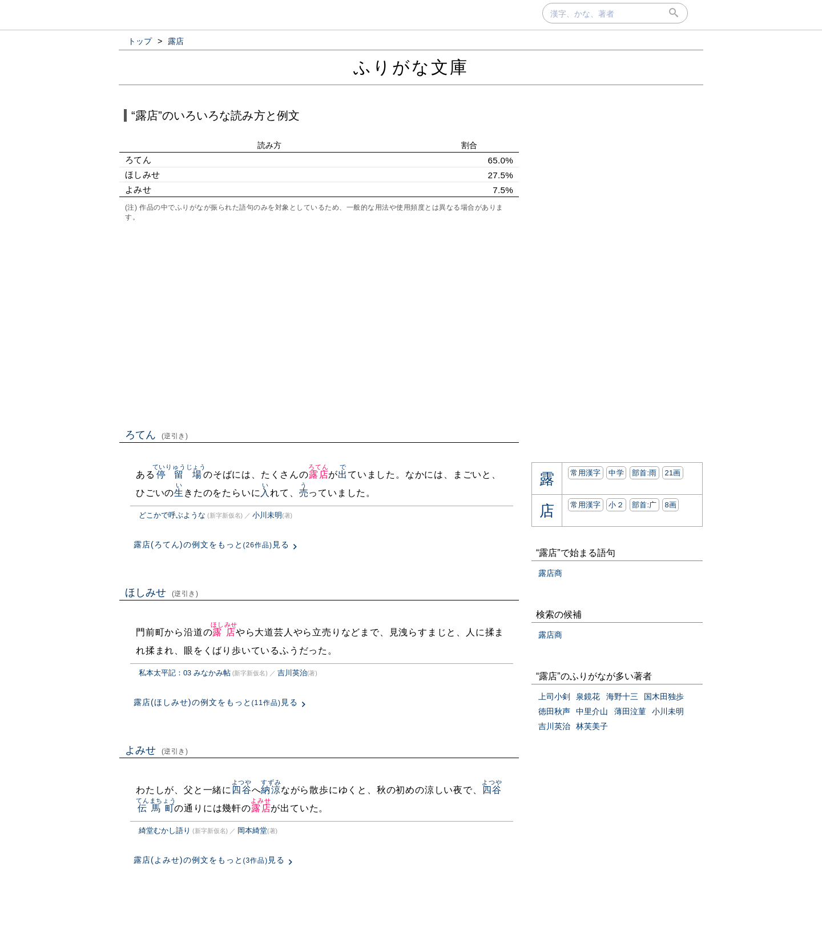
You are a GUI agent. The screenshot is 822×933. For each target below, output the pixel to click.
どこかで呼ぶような (172, 515)
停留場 (179, 474)
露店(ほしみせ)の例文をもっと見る (216, 702)
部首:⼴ (644, 504)
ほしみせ (162, 592)
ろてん (156, 435)
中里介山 (592, 711)
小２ (616, 504)
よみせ (156, 750)
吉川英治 (292, 672)
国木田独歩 (664, 696)
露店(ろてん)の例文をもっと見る (211, 544)
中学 (616, 472)
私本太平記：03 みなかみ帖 (185, 672)
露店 (318, 474)
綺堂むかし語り (165, 830)
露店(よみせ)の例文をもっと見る (209, 859)
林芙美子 (592, 726)
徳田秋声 (554, 711)
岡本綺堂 (252, 830)
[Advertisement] (319, 324)
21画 (672, 472)
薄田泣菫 (630, 711)
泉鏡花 (588, 696)
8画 (670, 504)
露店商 (550, 573)
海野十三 (622, 696)
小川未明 (267, 515)
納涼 (271, 790)
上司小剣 (554, 696)
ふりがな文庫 (411, 67)
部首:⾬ (644, 472)
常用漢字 (585, 472)
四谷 (242, 790)
